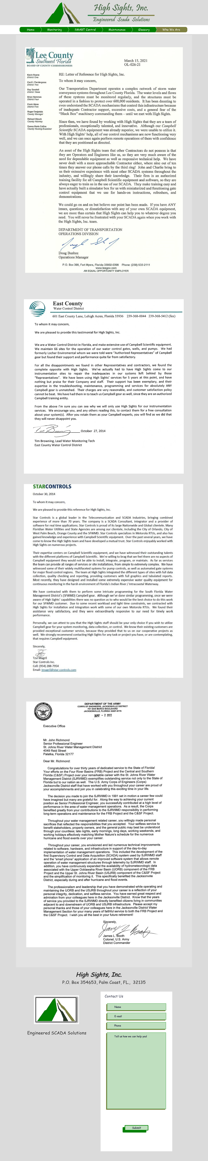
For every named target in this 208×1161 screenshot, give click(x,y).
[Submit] (136, 1127)
